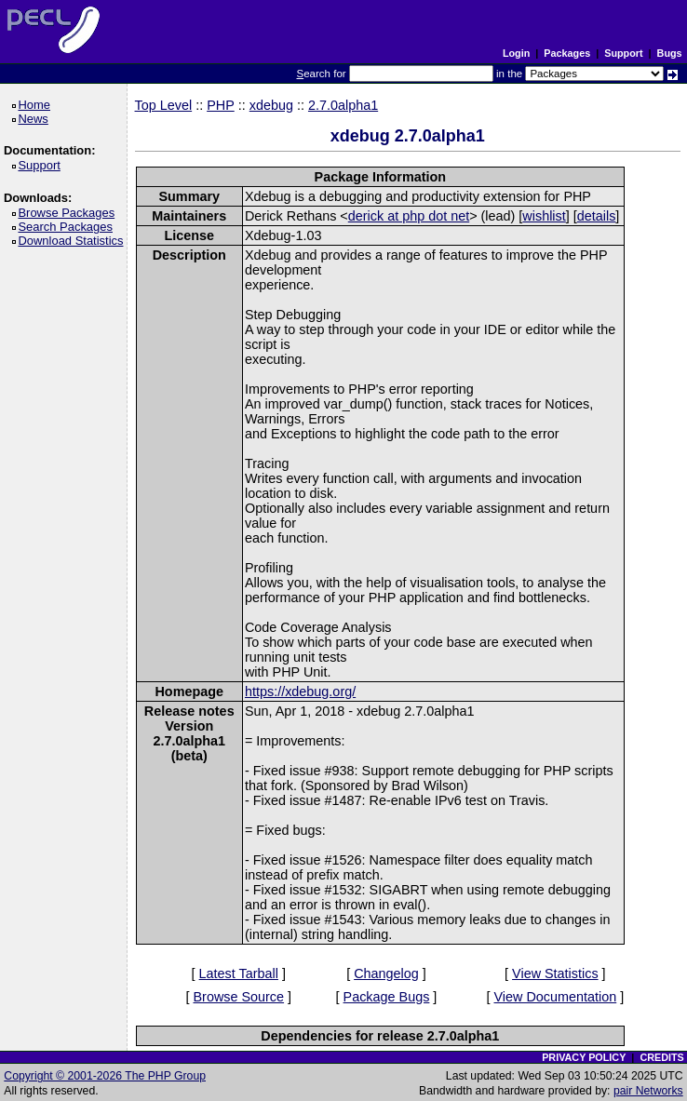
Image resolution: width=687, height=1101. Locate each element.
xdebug (271, 105)
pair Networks (648, 1090)
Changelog (386, 973)
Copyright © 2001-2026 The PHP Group (105, 1075)
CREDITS (661, 1057)
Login (516, 53)
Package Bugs (387, 996)
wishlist (543, 215)
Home (36, 105)
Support (623, 53)
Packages (567, 53)
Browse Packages (69, 213)
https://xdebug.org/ (300, 691)
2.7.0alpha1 (343, 105)
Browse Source (238, 996)
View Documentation (554, 996)
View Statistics (555, 973)
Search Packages (68, 227)
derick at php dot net (408, 215)
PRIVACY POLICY (584, 1057)
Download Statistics (73, 241)
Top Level (164, 105)
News (35, 119)
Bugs (669, 53)
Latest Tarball (238, 973)
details (596, 215)
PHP (221, 105)
